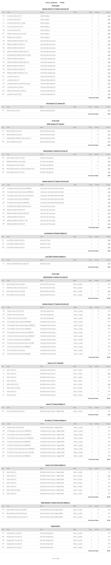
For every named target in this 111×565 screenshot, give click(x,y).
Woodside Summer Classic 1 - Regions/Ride (52, 431)
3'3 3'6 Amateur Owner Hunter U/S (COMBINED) (20, 332)
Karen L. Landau (77, 284)
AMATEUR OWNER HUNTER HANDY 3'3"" (18, 51)
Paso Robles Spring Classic (47, 58)
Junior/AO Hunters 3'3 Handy (15, 87)
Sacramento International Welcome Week (52, 188)
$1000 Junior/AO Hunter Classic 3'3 (16, 90)
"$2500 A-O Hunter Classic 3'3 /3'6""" (17, 33)
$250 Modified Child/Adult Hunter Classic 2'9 (19, 138)
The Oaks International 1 (47, 158)
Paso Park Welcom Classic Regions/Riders (51, 509)
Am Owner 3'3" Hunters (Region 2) (55, 420)
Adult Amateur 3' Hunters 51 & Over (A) (55, 151)
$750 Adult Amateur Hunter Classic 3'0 (17, 287)
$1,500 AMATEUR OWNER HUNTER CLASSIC (19, 55)
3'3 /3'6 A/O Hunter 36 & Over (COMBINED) (19, 339)
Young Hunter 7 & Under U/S (14, 540)
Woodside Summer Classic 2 (48, 336)
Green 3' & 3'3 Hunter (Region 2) (55, 465)
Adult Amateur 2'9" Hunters (55, 124)
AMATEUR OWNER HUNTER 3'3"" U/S (17, 41)
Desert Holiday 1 (45, 16)
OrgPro (58, 558)
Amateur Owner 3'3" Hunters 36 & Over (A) (55, 9)
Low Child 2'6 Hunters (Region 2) (55, 256)
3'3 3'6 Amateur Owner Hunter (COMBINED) (19, 321)
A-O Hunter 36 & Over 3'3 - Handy (16, 23)
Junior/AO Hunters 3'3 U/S (14, 94)
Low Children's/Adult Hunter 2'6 (15, 240)
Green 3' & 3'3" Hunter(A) (55, 363)
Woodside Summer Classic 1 (48, 321)
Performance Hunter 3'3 (13, 110)
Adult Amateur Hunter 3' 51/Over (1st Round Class (20, 168)
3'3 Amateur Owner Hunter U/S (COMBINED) (19, 188)
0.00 (109, 16)
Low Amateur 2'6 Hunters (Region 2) (55, 233)
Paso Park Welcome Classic (48, 41)
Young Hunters (55, 526)
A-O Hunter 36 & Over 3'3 (14, 19)
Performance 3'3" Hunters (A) (55, 103)
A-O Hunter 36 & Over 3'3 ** (14, 16)
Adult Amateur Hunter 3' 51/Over (16, 158)
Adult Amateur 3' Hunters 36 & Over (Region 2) (55, 503)
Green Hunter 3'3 (11, 370)
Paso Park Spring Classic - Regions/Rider (51, 427)
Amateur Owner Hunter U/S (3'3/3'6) (17, 318)
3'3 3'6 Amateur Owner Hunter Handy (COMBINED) (21, 325)
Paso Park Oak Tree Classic (47, 206)
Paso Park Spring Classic (47, 311)
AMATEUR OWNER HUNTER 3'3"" (16, 44)
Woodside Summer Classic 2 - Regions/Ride (52, 411)
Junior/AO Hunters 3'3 (13, 76)
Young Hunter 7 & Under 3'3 (14, 533)
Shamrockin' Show (45, 240)
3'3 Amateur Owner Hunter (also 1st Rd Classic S (20, 195)
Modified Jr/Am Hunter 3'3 (14, 37)
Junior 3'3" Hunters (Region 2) (55, 404)
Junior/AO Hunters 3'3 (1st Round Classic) (18, 83)
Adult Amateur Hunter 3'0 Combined (17, 509)
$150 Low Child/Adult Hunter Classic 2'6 (18, 263)
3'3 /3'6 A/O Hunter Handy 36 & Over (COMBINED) (21, 336)
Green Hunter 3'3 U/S (12, 384)
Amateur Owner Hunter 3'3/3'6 (15, 311)
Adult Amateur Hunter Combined (16, 284)
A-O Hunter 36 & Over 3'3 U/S (15, 26)
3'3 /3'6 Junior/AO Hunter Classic (16, 350)
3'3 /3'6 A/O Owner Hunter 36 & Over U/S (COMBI (20, 343)
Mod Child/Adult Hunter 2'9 (14, 131)
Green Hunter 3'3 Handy (13, 388)
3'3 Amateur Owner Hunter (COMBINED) (18, 199)
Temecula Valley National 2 (47, 76)
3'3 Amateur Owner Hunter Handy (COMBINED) (20, 192)
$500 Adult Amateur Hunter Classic (16, 161)
